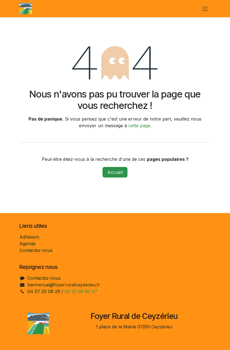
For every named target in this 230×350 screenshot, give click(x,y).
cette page (139, 125)
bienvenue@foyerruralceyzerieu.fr (63, 285)
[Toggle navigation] (205, 8)
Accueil (115, 172)
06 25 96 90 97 (81, 291)
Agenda (27, 243)
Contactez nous (36, 250)
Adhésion (29, 237)
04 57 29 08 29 (43, 291)
